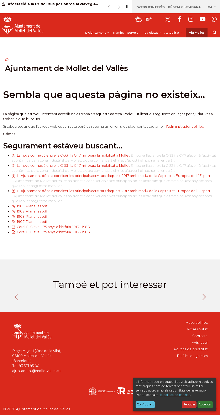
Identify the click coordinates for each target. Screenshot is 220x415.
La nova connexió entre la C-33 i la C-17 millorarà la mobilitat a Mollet (74, 155)
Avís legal (200, 343)
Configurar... (145, 404)
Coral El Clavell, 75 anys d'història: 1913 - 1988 (53, 227)
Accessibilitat (197, 329)
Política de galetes (192, 356)
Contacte (200, 336)
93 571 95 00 (29, 366)
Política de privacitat (191, 349)
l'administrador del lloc (185, 126)
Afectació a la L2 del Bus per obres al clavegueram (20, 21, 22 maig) (50, 4)
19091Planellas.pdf (32, 206)
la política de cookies (175, 395)
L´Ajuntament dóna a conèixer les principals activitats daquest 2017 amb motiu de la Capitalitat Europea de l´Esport (113, 176)
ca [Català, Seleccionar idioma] (212, 7)
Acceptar (205, 404)
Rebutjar (189, 404)
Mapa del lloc (196, 323)
